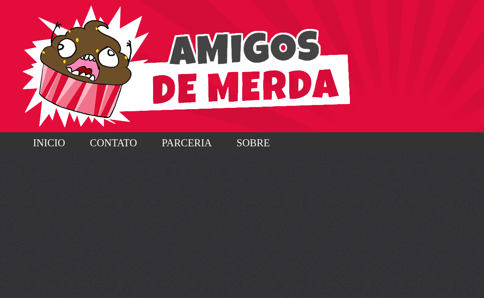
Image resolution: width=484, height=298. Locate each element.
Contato (113, 142)
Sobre (253, 142)
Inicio (49, 142)
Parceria (187, 142)
